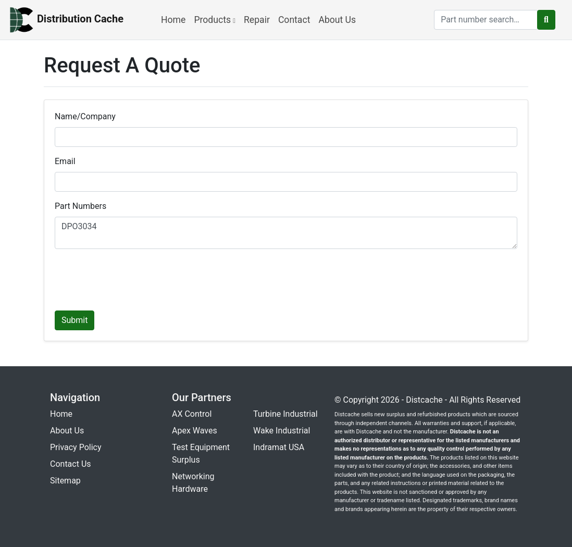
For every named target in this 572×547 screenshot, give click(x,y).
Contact (294, 20)
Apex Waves (194, 431)
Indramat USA (278, 447)
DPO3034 (286, 233)
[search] (486, 20)
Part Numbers (80, 206)
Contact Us (70, 464)
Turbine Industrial (285, 414)
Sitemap (65, 481)
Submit (74, 320)
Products (214, 20)
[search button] (546, 20)
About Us (337, 20)
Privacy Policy (76, 447)
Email (65, 161)
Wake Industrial (281, 431)
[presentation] (134, 277)
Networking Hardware (193, 482)
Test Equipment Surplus (201, 453)
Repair (257, 20)
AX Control (192, 414)
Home (173, 20)
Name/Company (85, 116)
